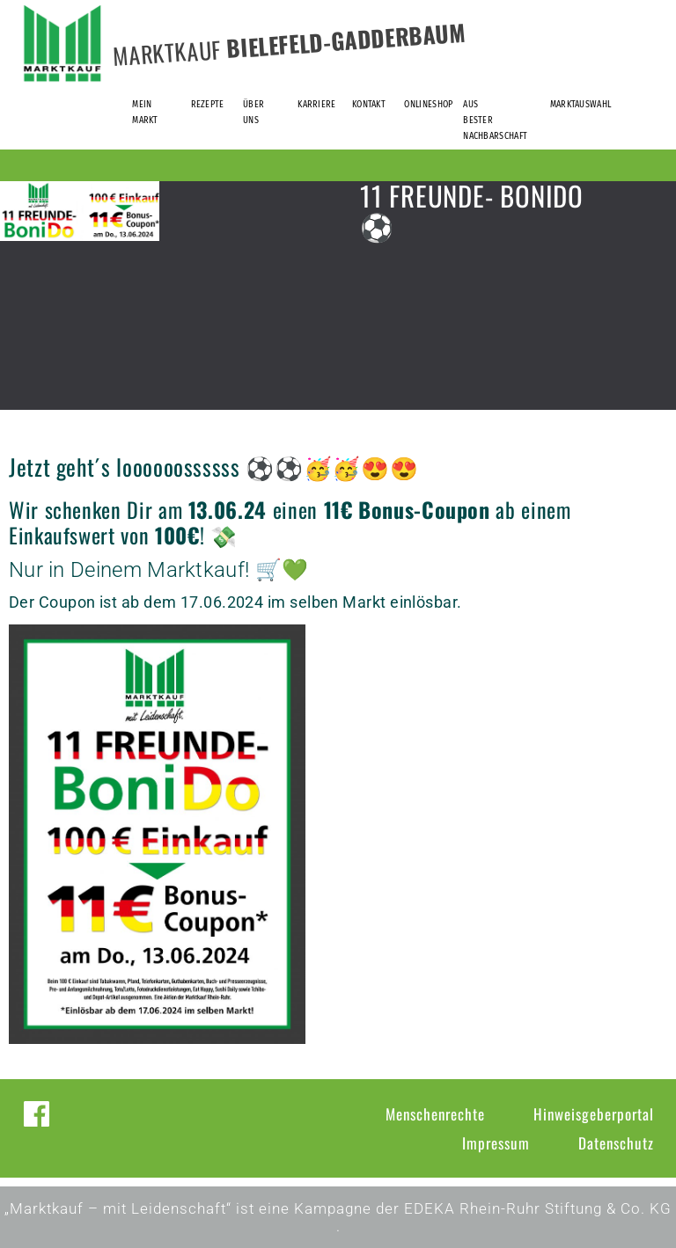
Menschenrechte (435, 1114)
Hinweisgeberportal (593, 1114)
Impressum (496, 1143)
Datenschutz (616, 1143)
